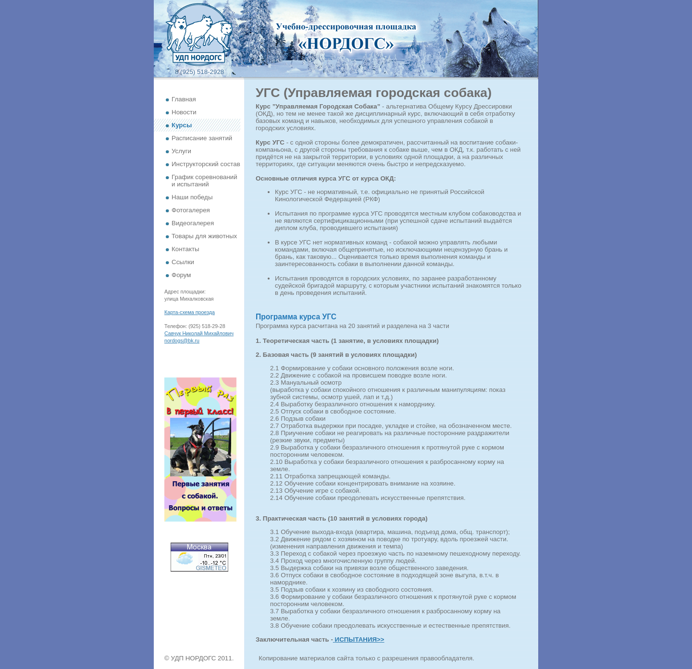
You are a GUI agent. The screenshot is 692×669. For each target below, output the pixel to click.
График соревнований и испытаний (204, 180)
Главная (184, 99)
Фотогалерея (191, 210)
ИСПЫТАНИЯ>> (359, 639)
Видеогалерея (193, 223)
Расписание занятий (202, 138)
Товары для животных (204, 236)
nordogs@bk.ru (181, 340)
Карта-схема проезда (189, 312)
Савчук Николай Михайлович (199, 333)
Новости (184, 112)
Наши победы (192, 197)
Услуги (181, 151)
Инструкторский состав (206, 164)
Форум (181, 275)
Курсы (182, 125)
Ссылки (183, 262)
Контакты (185, 249)
